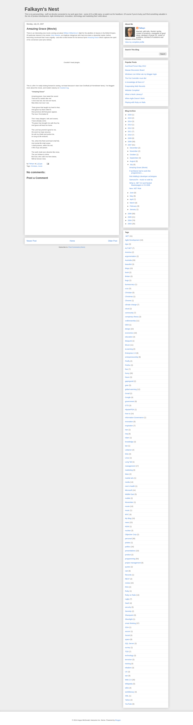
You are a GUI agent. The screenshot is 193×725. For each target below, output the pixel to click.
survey (127, 648)
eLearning (129, 349)
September (134, 158)
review (127, 583)
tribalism (128, 668)
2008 (130, 142)
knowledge (129, 442)
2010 (130, 135)
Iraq (126, 434)
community (129, 313)
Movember (129, 502)
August (133, 161)
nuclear (128, 531)
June (132, 193)
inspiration (129, 426)
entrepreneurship (131, 357)
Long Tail (128, 462)
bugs (127, 280)
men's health (130, 486)
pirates (127, 543)
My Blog (128, 518)
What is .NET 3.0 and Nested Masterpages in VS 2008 (140, 184)
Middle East (129, 494)
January (133, 209)
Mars (127, 474)
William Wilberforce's (71, 33)
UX (126, 672)
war (126, 676)
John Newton (55, 35)
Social (127, 635)
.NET (127, 236)
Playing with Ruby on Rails (135, 102)
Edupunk (128, 341)
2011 (130, 131)
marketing (129, 470)
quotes (127, 567)
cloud (127, 309)
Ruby (127, 591)
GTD (127, 405)
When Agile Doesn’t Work (135, 98)
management (130, 466)
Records (128, 575)
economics (129, 333)
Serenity (128, 611)
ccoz (127, 289)
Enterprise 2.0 (130, 353)
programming (130, 559)
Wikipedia (129, 684)
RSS (127, 587)
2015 (130, 118)
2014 (130, 121)
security (128, 607)
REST (127, 579)
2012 (130, 128)
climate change (131, 305)
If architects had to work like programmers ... (140, 172)
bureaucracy (130, 284)
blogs (127, 268)
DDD (127, 325)
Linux (127, 458)
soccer (127, 631)
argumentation (130, 256)
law (126, 446)
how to (127, 414)
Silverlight (129, 619)
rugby (127, 599)
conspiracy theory (132, 317)
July (131, 165)
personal (128, 539)
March (132, 203)
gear (127, 385)
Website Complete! (132, 90)
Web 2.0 (128, 680)
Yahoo (127, 700)
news (127, 522)
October (133, 155)
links (127, 454)
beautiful (128, 264)
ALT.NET (128, 248)
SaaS (127, 603)
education (129, 337)
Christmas (129, 297)
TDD (127, 652)
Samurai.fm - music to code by (141, 180)
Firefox (127, 365)
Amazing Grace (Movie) (138, 167)
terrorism (128, 660)
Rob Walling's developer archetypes (143, 176)
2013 (130, 125)
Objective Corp (131, 534)
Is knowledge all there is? (134, 82)
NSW (127, 526)
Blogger (118, 720)
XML (127, 696)
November (134, 151)
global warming (131, 389)
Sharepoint (129, 615)
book (127, 272)
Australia (128, 260)
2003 (130, 224)
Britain (127, 276)
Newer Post (32, 241)
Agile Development (132, 240)
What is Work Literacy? (134, 94)
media (127, 482)
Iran (126, 430)
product (128, 555)
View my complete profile (134, 42)
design (127, 329)
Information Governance (134, 418)
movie (40, 166)
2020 (130, 115)
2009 (130, 138)
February (133, 206)
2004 (130, 220)
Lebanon (128, 450)
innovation (129, 422)
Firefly (127, 361)
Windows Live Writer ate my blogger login (141, 74)
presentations (130, 551)
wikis (127, 688)
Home (72, 241)
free (126, 369)
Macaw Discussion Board (134, 70)
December (134, 148)
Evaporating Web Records (135, 86)
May (131, 196)
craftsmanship (130, 321)
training (128, 664)
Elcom (127, 345)
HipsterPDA (129, 410)
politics (127, 547)
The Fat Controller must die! (135, 78)
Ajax (126, 244)
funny (127, 373)
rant (126, 571)
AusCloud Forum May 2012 (135, 66)
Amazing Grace (93, 37)
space (127, 639)
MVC (127, 514)
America (128, 252)
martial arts (129, 478)
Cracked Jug (64, 88)
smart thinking (130, 623)
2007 (130, 145)
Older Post (112, 241)
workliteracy (129, 692)
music (127, 510)
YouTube (128, 704)
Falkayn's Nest (42, 9)
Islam (127, 438)
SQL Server (129, 643)
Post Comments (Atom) (76, 247)
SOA (127, 627)
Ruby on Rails (130, 595)
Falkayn (142, 28)
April (132, 199)
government (129, 401)
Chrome (128, 301)
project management (133, 563)
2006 (130, 214)
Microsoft (128, 490)
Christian (34, 166)
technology (129, 655)
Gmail (127, 393)
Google (128, 397)
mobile (127, 498)
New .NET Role (135, 188)
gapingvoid (129, 381)
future (127, 377)
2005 (130, 217)
